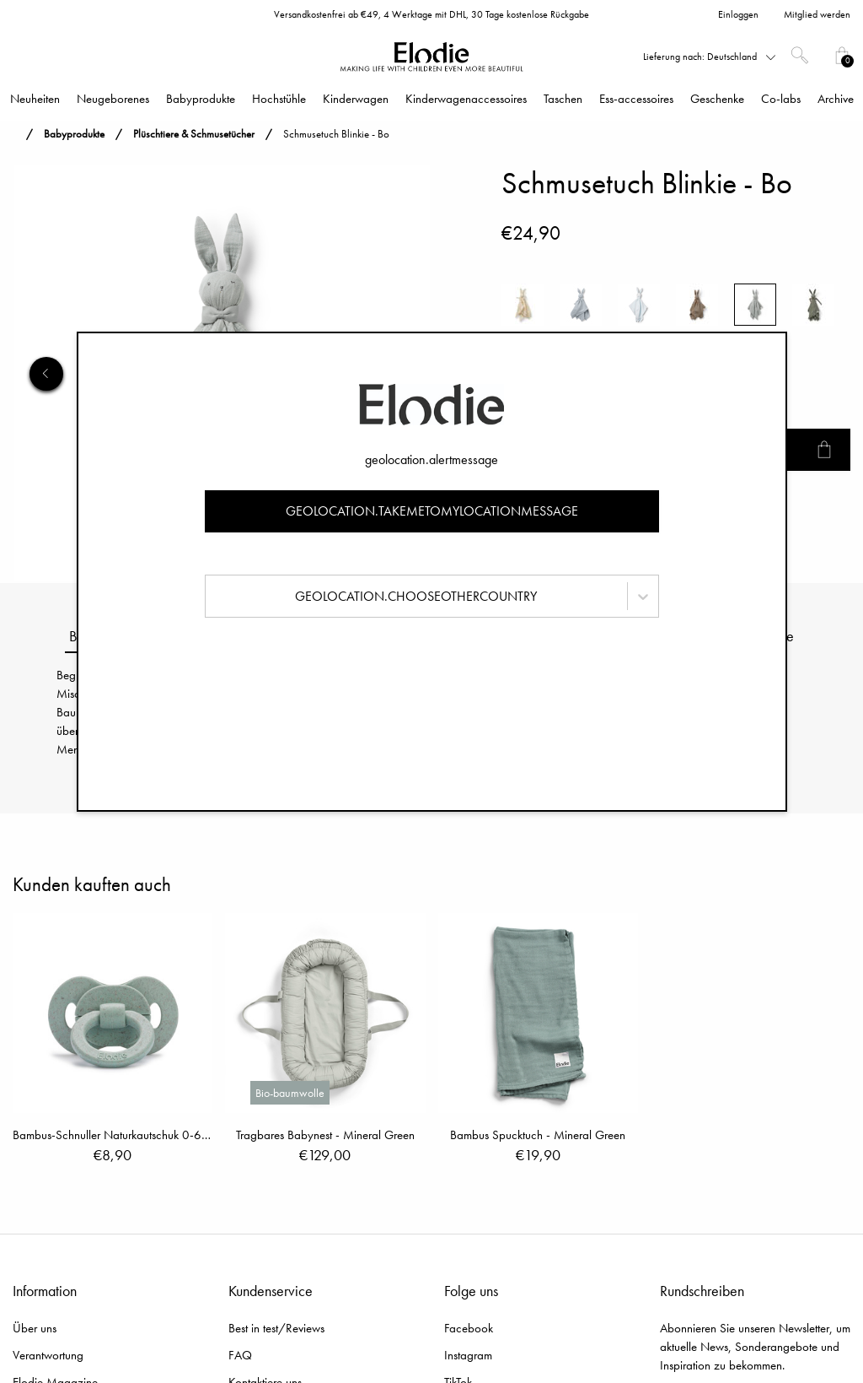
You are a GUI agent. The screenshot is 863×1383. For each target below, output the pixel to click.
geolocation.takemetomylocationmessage (432, 511)
